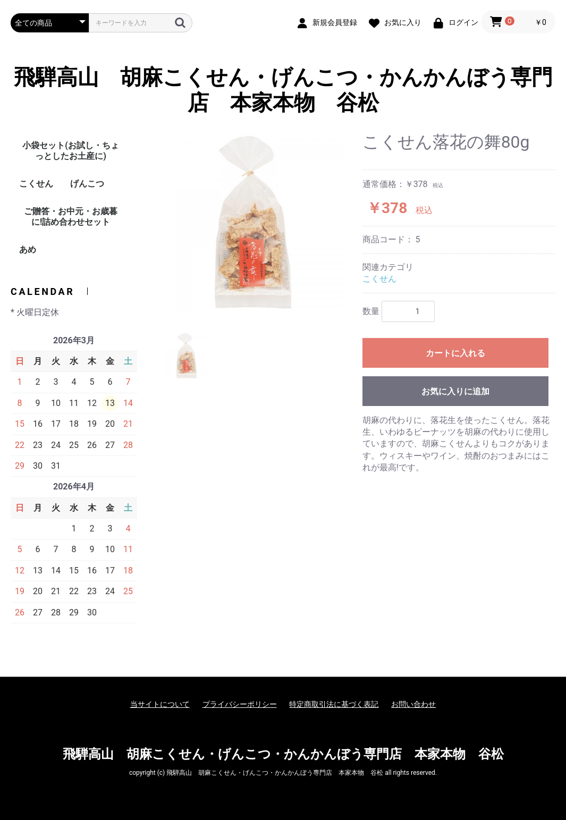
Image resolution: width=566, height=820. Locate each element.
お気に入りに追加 (455, 391)
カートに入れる (455, 353)
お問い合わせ (413, 704)
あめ (27, 249)
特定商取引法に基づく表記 (333, 704)
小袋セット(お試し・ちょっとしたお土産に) (70, 150)
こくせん (36, 184)
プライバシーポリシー (239, 704)
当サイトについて (160, 704)
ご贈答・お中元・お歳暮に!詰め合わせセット (70, 216)
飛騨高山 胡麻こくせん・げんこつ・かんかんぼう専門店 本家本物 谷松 (283, 90)
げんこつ (87, 184)
